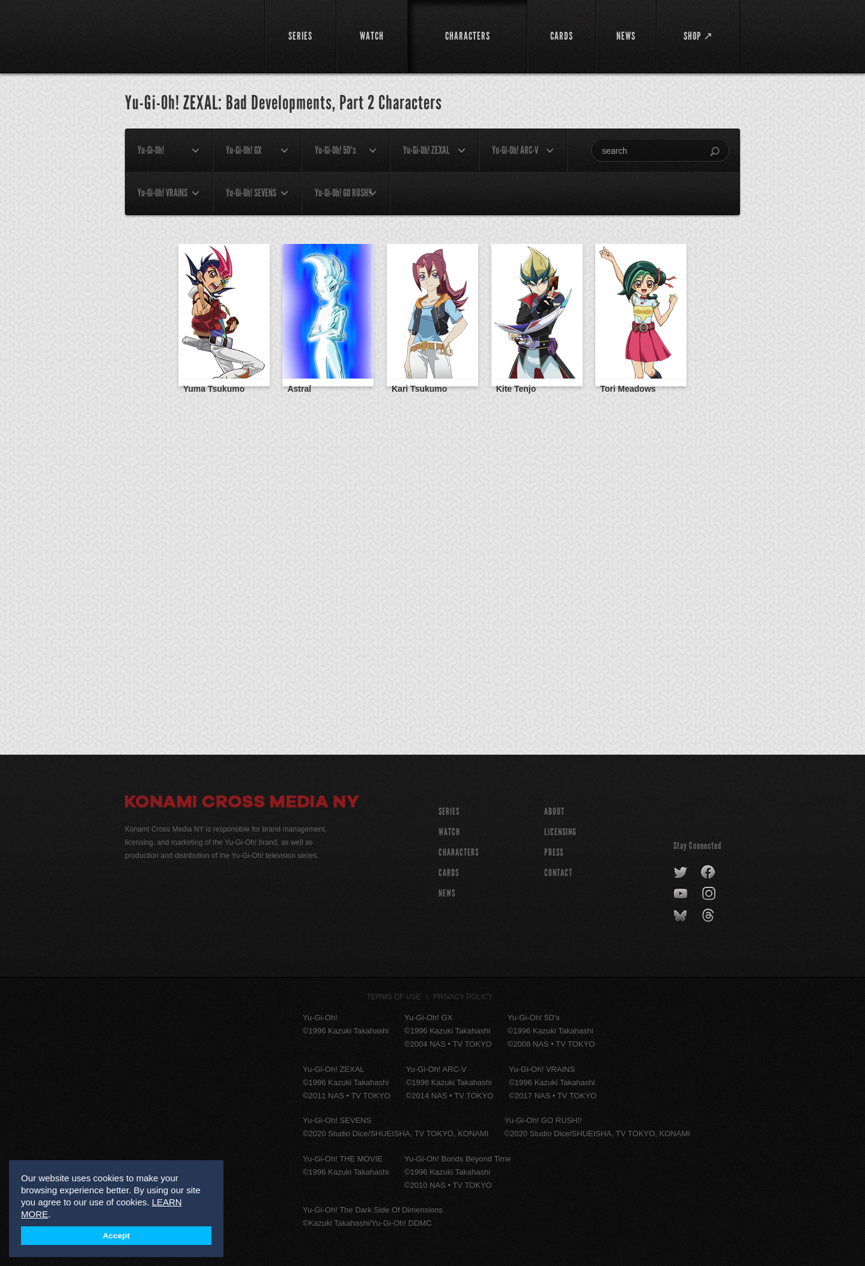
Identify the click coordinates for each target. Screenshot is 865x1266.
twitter (680, 872)
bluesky (681, 915)
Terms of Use (394, 997)
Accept (116, 1235)
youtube (681, 894)
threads (709, 915)
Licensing (560, 832)
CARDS (449, 872)
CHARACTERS (459, 852)
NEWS (447, 893)
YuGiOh (187, 34)
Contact (558, 872)
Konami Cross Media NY (242, 803)
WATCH (449, 832)
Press (553, 852)
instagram (709, 894)
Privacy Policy (463, 997)
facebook (708, 872)
